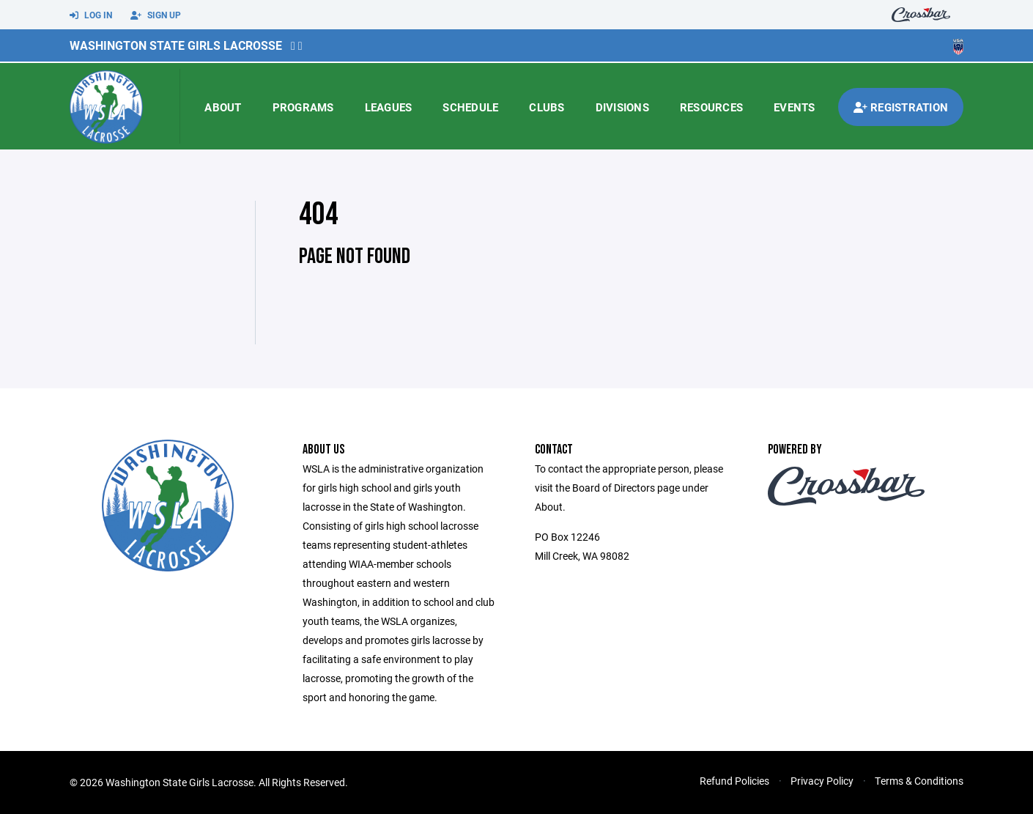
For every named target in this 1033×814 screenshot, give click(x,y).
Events (794, 107)
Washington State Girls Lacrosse (176, 45)
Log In (91, 15)
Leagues (388, 107)
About (222, 107)
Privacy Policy (822, 781)
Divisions (622, 107)
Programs (303, 107)
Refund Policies (734, 781)
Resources (711, 107)
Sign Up (155, 15)
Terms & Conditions (919, 781)
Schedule (470, 107)
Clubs (546, 107)
